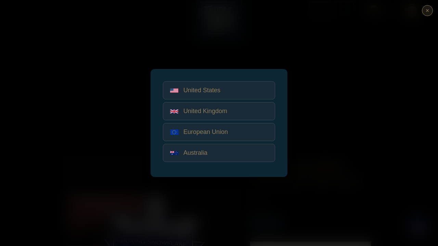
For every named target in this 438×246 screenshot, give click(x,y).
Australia (188, 152)
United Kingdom (198, 111)
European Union (199, 131)
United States (195, 90)
